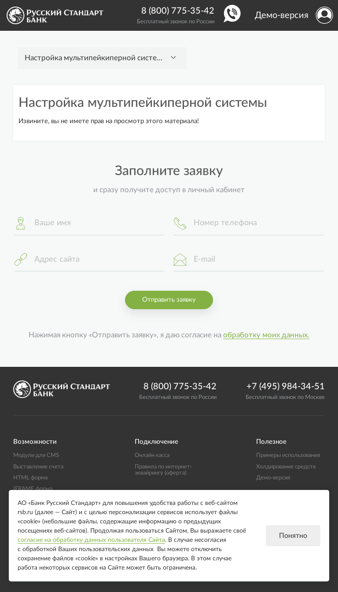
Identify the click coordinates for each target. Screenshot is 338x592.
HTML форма (30, 477)
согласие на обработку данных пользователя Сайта (91, 540)
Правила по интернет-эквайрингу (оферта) (163, 469)
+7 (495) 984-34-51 (285, 386)
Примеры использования (288, 455)
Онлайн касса (152, 455)
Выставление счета (38, 466)
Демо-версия (282, 15)
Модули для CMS (36, 455)
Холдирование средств (286, 466)
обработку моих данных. (266, 335)
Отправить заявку (169, 299)
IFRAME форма (32, 488)
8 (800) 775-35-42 (177, 11)
